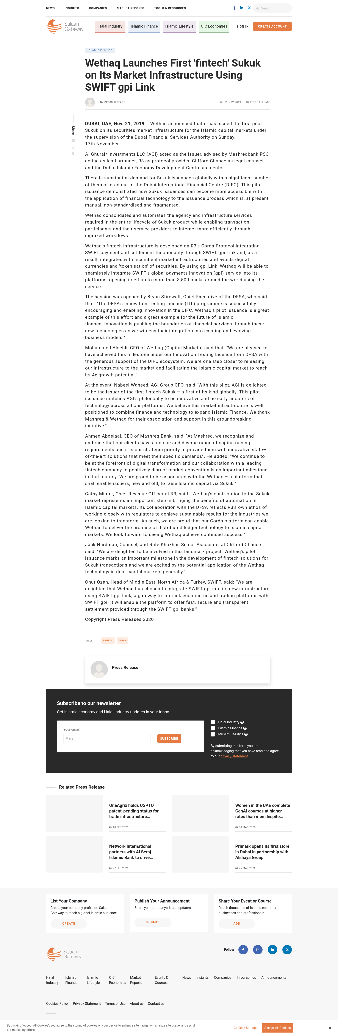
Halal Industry (110, 26)
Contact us (156, 1004)
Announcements (273, 977)
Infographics (246, 977)
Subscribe (169, 738)
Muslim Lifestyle (230, 734)
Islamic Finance (144, 26)
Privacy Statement (87, 1004)
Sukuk (122, 640)
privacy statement (234, 756)
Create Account (272, 26)
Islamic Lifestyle (179, 26)
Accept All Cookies (277, 1028)
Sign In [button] (242, 26)
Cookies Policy (57, 1004)
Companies (98, 8)
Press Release (114, 102)
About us (137, 1004)
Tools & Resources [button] (170, 8)
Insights (72, 8)
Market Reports (130, 8)
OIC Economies (214, 26)
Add (236, 923)
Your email (71, 729)
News (50, 8)
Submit (153, 922)
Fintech (108, 640)
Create (68, 923)
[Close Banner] (330, 1028)
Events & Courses (161, 980)
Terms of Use (115, 1004)
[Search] (276, 8)
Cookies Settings (245, 1028)
